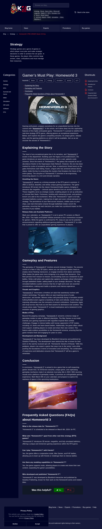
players (44, 17)
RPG (49, 13)
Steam (33, 80)
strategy (37, 11)
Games (5, 81)
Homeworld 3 (73, 154)
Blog (4, 34)
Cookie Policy (39, 514)
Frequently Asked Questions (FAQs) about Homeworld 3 (44, 94)
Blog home (8, 28)
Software (6, 108)
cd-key (41, 80)
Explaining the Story (32, 85)
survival (38, 17)
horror (38, 15)
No (70, 490)
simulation (55, 17)
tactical (69, 80)
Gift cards (6, 105)
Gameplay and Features (33, 88)
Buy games (86, 28)
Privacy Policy (29, 518)
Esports (46, 28)
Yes (60, 490)
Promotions (67, 28)
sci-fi (77, 80)
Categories (9, 75)
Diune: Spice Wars (46, 11)
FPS (4, 112)
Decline (15, 524)
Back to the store (81, 12)
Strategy (12, 34)
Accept (37, 524)
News (26, 28)
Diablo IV (44, 13)
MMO (49, 17)
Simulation (6, 101)
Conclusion (29, 91)
